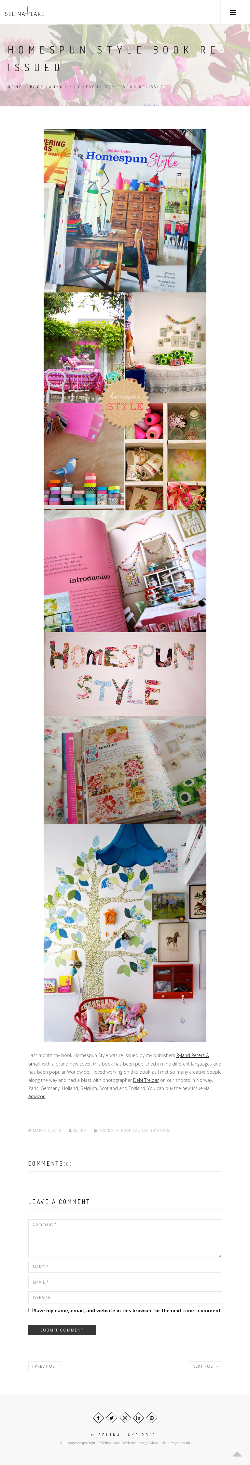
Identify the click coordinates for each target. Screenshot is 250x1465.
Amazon (37, 1096)
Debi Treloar (146, 1080)
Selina (78, 1130)
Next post (205, 1366)
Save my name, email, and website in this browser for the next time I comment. (128, 1310)
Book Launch (48, 87)
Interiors (160, 1130)
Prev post (44, 1366)
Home (15, 87)
